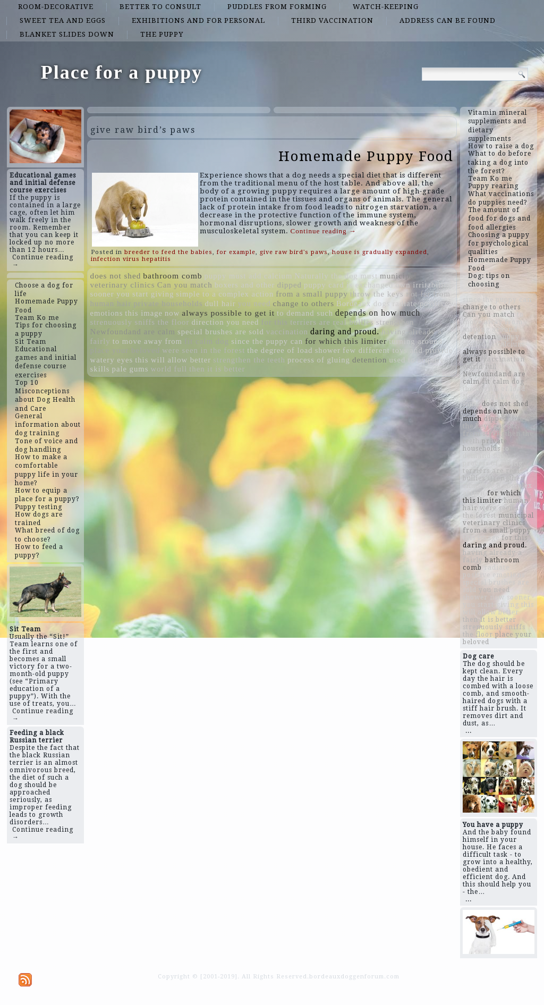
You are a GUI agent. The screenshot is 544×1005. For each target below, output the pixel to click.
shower (328, 350)
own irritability (422, 285)
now (172, 313)
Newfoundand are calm (132, 331)
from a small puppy (311, 294)
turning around (416, 341)
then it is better (217, 369)
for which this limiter (346, 340)
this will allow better (173, 360)
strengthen (395, 322)
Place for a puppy (121, 72)
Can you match (184, 285)
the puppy (161, 34)
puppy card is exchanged (348, 285)
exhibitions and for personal (198, 20)
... (468, 730)
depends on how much (377, 312)
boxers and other (245, 285)
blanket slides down (67, 34)
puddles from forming (277, 7)
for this (274, 322)
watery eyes (111, 360)
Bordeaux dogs (363, 303)
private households (167, 303)
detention (369, 359)
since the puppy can (267, 341)
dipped (289, 285)
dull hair (220, 303)
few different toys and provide (398, 350)
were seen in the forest (203, 350)
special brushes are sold (220, 331)
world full (168, 369)
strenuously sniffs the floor (140, 322)
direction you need (225, 322)
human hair (111, 303)
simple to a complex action (225, 294)
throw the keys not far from (400, 294)
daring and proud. (344, 331)
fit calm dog (206, 341)
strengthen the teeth (249, 360)
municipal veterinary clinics (498, 519)
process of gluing (318, 360)
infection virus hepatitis (131, 259)
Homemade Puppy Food (366, 156)
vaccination (287, 331)
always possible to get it (228, 312)
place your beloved (125, 350)
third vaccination (332, 20)
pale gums (130, 369)
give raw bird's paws (294, 252)
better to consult (160, 7)
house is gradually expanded (379, 252)
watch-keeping (386, 7)
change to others (304, 303)
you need (254, 303)
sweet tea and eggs (63, 20)
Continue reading (323, 231)
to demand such (305, 313)
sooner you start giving (132, 294)
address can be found (448, 20)
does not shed (115, 275)
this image (144, 313)
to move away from (147, 341)
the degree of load (279, 350)
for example (236, 252)
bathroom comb (172, 275)
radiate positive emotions (494, 571)
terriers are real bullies (332, 322)
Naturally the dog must (336, 276)
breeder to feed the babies (168, 252)
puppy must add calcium (249, 276)
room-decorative (56, 7)
